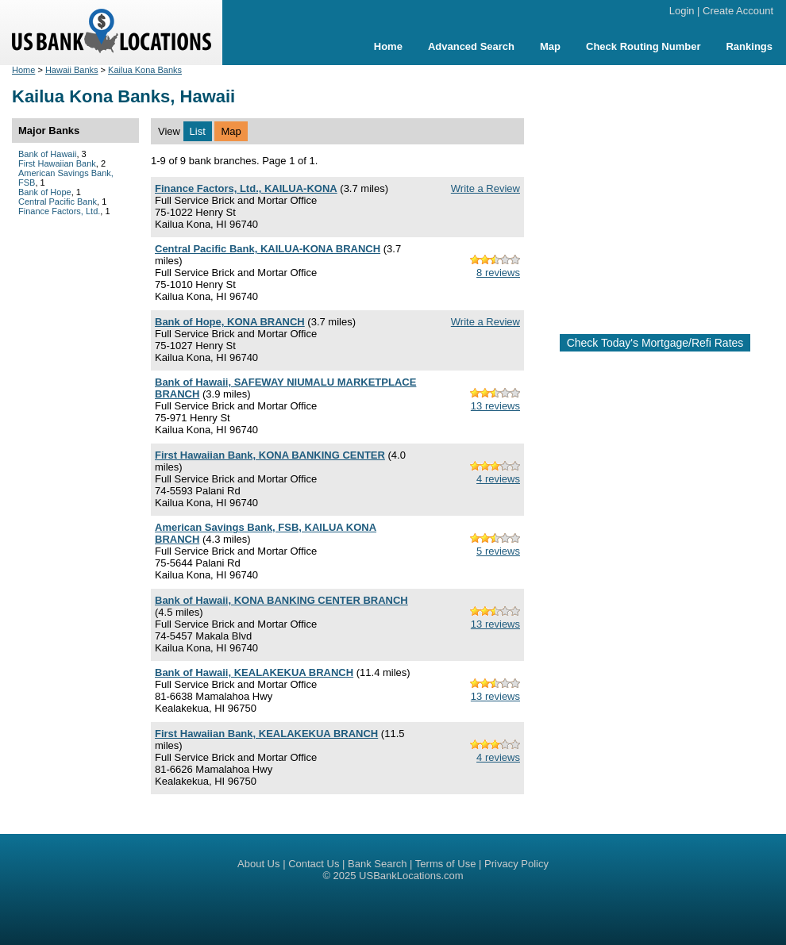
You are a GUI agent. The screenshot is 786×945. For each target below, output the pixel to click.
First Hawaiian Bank (57, 163)
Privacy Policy (516, 864)
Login (682, 11)
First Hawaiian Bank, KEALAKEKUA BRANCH (266, 733)
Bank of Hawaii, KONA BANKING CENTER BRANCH (281, 600)
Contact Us (313, 864)
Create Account (738, 11)
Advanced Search (471, 46)
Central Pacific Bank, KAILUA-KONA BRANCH (267, 249)
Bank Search (377, 864)
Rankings (749, 46)
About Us (258, 864)
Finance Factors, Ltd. (59, 211)
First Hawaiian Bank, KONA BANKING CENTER (270, 455)
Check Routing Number (643, 46)
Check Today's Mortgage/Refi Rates (655, 342)
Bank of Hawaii (47, 154)
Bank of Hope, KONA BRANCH (230, 322)
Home (388, 46)
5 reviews (498, 551)
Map (550, 46)
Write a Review (485, 188)
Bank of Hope (44, 192)
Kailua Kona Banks (145, 70)
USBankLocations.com (411, 876)
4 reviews (498, 479)
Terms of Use (445, 864)
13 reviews (495, 406)
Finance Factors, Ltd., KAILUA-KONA (246, 188)
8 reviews (498, 273)
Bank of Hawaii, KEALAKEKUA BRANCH (254, 672)
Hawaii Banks (71, 70)
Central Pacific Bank (57, 201)
